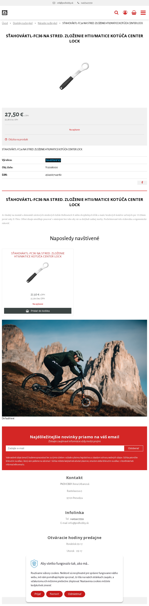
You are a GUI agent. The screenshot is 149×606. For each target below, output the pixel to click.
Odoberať (133, 448)
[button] (116, 12)
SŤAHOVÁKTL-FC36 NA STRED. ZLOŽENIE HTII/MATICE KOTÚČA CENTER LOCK (37, 255)
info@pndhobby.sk (65, 3)
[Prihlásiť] (125, 12)
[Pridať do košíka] (37, 311)
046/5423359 (86, 3)
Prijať (38, 594)
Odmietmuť (74, 594)
